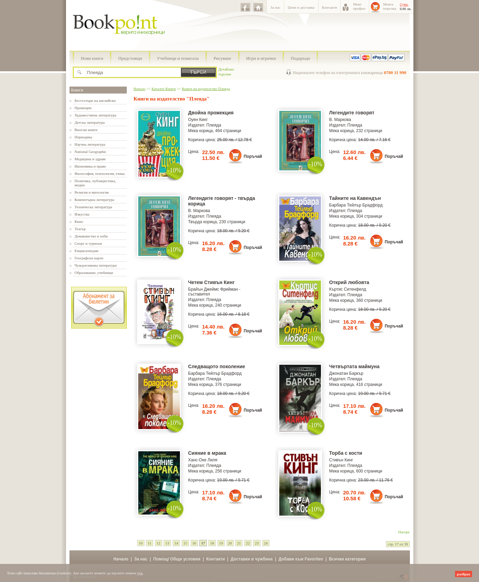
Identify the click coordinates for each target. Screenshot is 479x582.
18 (212, 543)
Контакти (329, 7)
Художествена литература (95, 115)
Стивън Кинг (341, 460)
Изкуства (82, 214)
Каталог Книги (163, 89)
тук (140, 573)
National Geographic (91, 151)
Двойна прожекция (211, 112)
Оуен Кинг (198, 119)
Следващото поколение (216, 366)
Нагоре (404, 532)
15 (185, 543)
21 (239, 543)
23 (257, 543)
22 (248, 543)
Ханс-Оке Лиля (202, 460)
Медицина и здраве (90, 159)
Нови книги (92, 58)
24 (266, 543)
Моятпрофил (359, 6)
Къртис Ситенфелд (347, 289)
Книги (77, 90)
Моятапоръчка (389, 6)
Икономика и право (90, 166)
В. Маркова (340, 119)
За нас (275, 7)
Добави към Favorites (301, 559)
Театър (80, 229)
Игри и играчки (261, 58)
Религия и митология (92, 192)
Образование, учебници (94, 272)
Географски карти (89, 258)
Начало (140, 89)
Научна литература (90, 144)
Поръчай (252, 156)
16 (194, 543)
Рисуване (222, 58)
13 (167, 543)
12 (158, 543)
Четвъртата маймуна (354, 366)
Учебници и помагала (178, 58)
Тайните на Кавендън (355, 198)
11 (149, 543)
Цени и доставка (301, 7)
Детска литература (90, 122)
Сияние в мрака (207, 453)
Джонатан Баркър (346, 373)
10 (141, 543)
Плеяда (213, 125)
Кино (79, 221)
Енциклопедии (87, 251)
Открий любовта (349, 282)
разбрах (463, 574)
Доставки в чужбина (252, 559)
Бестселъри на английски (95, 100)
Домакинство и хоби (91, 236)
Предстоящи (130, 58)
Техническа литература (93, 207)
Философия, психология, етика (100, 173)
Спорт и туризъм (88, 243)
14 (176, 543)
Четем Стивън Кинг (211, 282)
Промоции (83, 108)
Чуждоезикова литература (96, 265)
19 (221, 543)
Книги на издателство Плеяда (206, 89)
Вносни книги (86, 130)
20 (230, 543)
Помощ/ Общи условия (176, 559)
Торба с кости (345, 453)
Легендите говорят (351, 112)
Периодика (83, 137)
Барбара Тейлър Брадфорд (356, 205)
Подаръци (300, 58)
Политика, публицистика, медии (95, 183)
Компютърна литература (94, 199)
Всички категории (347, 559)
